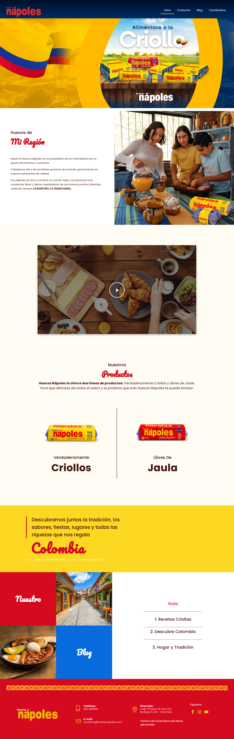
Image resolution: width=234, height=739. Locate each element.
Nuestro (28, 598)
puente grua (193, 722)
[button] (117, 290)
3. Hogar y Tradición (173, 647)
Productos (183, 10)
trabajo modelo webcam (13, 726)
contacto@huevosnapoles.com (103, 720)
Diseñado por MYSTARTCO (79, 729)
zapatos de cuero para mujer (15, 731)
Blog (199, 10)
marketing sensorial (196, 725)
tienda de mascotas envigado (141, 732)
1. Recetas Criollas (173, 619)
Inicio (167, 10)
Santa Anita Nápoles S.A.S (89, 559)
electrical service (11, 728)
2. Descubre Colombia (173, 631)
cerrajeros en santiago (197, 717)
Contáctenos (217, 10)
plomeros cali (194, 720)
